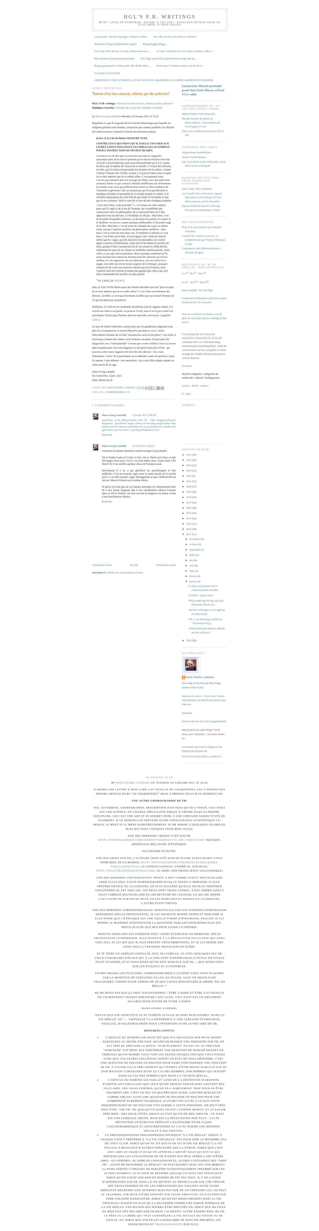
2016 (189, 507)
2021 (189, 481)
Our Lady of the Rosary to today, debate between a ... (122, 51)
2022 (189, 475)
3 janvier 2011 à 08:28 (144, 415)
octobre (193, 544)
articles (186, 385)
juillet (192, 554)
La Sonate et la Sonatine (107, 73)
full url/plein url (198, 751)
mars (192, 570)
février (193, 576)
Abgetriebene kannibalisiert (196, 152)
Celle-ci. (96, 319)
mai (191, 560)
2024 (189, 465)
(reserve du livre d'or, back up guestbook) (204, 721)
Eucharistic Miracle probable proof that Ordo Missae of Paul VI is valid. (203, 90)
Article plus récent (102, 564)
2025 (189, 459)
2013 (189, 523)
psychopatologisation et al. (145, 429)
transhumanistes (169, 1224)
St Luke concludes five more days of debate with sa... (185, 51)
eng (188, 393)
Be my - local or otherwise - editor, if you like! (136, 22)
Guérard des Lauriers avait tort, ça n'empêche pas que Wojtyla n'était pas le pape (203, 239)
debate (195, 385)
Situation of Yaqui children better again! (115, 44)
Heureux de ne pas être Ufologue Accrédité (139, 107)
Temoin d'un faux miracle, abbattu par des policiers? (145, 103)
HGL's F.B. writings (160, 17)
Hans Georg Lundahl (114, 415)
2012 (189, 528)
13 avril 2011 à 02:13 (143, 445)
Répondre (107, 434)
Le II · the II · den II (195, 282)
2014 (189, 518)
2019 (189, 491)
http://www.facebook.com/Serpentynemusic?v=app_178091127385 (151, 839)
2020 (189, 486)
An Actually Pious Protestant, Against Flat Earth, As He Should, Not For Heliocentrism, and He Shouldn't (202, 197)
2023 (189, 470)
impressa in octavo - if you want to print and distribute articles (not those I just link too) (204, 700)
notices (204, 385)
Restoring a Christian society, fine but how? (179, 65)
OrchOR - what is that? (200, 595)
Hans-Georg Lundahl (106, 116)
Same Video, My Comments (197, 188)
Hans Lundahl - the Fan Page (197, 290)
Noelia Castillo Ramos (194, 157)
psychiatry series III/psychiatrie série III (124, 419)
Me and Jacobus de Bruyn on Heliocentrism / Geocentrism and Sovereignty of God (201, 122)
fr (128, 392)
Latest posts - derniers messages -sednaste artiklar (120, 36)
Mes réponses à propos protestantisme (114, 58)
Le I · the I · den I (194, 273)
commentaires (115, 392)
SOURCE (119, 280)
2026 (189, 454)
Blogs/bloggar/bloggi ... (155, 44)
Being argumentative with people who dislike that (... (122, 65)
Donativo (187, 365)
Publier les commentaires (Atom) (125, 572)
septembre (195, 549)
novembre (194, 538)
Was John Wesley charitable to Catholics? (175, 36)
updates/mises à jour (193, 687)
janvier (193, 581)
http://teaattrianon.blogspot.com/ (126, 870)
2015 (189, 513)
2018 (189, 497)
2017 (189, 502)
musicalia (187, 712)
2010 (189, 640)
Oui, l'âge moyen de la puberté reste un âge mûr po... (169, 58)
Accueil (134, 564)
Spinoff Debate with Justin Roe (198, 113)
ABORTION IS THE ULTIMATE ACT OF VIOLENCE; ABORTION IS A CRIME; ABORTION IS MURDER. (154, 80)
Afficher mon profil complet (202, 757)
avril (192, 565)
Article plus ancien (166, 564)
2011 (189, 534)
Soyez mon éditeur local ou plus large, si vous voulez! (179, 23)
